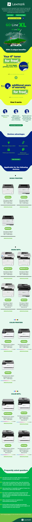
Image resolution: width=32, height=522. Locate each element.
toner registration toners (14, 74)
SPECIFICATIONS (8, 207)
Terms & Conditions (7, 514)
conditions (22, 74)
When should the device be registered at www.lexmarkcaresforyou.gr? (12, 500)
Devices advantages (20, 15)
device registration (14, 97)
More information (16, 159)
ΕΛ (23, 18)
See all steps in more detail (16, 125)
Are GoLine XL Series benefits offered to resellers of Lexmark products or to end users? (15, 478)
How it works (10, 15)
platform (5, 117)
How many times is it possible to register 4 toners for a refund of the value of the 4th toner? (16, 489)
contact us (29, 514)
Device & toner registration (14, 18)
